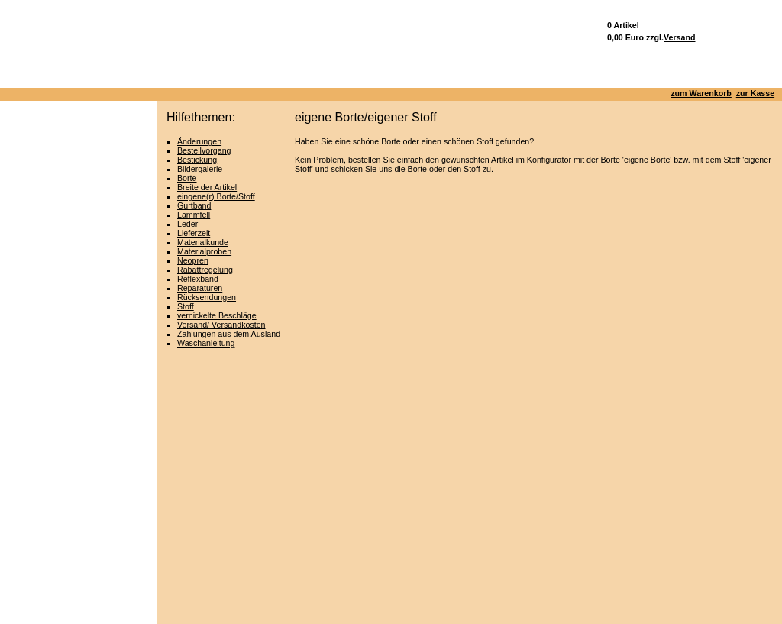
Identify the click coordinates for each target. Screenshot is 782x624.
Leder (187, 223)
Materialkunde (202, 242)
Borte (186, 178)
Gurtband (194, 205)
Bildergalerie (199, 168)
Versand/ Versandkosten (221, 324)
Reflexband (197, 278)
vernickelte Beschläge (217, 315)
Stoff (185, 306)
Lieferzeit (193, 233)
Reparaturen (199, 288)
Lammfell (193, 214)
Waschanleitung (205, 343)
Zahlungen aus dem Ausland (228, 333)
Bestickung (197, 159)
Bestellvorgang (204, 150)
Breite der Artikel (207, 187)
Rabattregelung (205, 269)
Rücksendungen (206, 297)
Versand (679, 37)
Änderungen (199, 141)
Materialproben (204, 251)
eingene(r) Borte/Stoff (216, 196)
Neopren (192, 260)
